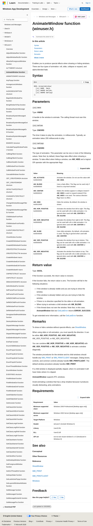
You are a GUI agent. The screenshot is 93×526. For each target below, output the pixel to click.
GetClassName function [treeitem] (14, 440)
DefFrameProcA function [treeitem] (14, 290)
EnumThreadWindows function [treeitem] (17, 366)
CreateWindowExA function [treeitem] (15, 261)
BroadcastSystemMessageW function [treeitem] (16, 137)
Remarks (37, 54)
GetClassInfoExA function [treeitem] (15, 411)
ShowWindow (80, 327)
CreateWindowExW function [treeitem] (16, 265)
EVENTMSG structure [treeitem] (13, 374)
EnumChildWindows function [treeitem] (16, 346)
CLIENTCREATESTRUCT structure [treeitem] (15, 231)
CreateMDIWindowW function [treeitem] (16, 245)
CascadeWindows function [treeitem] (15, 174)
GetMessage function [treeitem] (13, 490)
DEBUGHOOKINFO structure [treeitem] (16, 282)
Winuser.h (62, 17)
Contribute (39, 521)
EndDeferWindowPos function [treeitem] (16, 338)
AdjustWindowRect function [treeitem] (15, 53)
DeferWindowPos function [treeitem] (15, 286)
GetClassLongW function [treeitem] (15, 435)
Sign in (88, 3)
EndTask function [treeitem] (12, 342)
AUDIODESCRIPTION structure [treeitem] (14, 92)
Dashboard (85, 9)
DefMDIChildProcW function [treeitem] (16, 302)
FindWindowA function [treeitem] (14, 378)
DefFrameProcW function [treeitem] (15, 294)
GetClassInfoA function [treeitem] (14, 407)
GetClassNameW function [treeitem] (15, 448)
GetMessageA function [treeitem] (14, 494)
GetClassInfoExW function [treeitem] (15, 415)
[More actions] (89, 17)
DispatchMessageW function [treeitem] (16, 334)
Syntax (36, 45)
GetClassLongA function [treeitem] (14, 423)
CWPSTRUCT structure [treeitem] (14, 278)
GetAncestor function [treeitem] (13, 403)
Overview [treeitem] (9, 49)
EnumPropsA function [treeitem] (13, 350)
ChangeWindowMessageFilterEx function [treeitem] (16, 211)
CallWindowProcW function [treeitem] (15, 170)
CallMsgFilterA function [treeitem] (14, 154)
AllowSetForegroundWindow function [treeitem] (16, 62)
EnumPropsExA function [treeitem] (14, 354)
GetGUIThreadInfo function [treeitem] (15, 471)
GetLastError (63, 311)
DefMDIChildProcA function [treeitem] (15, 298)
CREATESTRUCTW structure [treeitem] (16, 253)
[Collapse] (27, 15)
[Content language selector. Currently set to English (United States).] (12, 516)
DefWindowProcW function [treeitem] (15, 310)
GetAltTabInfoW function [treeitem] (14, 399)
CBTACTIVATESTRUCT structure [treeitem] (14, 190)
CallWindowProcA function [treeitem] (15, 166)
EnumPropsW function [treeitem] (14, 362)
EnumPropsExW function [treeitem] (15, 358)
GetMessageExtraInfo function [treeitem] (16, 498)
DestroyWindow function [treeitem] (14, 321)
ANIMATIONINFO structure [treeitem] (15, 76)
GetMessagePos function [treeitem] (15, 502)
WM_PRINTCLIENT (61, 358)
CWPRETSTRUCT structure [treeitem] (16, 274)
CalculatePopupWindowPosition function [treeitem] (17, 148)
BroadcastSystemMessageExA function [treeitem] (17, 124)
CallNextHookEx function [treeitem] (15, 162)
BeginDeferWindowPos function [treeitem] (14, 99)
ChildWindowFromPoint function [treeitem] (14, 218)
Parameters (38, 48)
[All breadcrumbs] (34, 17)
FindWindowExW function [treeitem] (15, 387)
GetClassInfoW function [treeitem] (14, 419)
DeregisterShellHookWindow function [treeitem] (16, 316)
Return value (38, 51)
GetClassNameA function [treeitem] (15, 444)
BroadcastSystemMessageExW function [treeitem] (16, 131)
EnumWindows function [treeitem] (14, 370)
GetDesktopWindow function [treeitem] (16, 460)
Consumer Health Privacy (64, 521)
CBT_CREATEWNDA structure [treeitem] (17, 178)
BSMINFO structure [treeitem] (13, 143)
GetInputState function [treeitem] (14, 475)
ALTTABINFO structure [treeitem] (14, 68)
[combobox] (15, 19)
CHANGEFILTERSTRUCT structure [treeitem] (15, 197)
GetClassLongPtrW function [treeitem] (16, 431)
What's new (73, 9)
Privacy (48, 521)
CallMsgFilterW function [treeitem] (14, 158)
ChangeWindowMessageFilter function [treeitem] (16, 204)
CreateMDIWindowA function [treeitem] (16, 241)
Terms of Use (82, 521)
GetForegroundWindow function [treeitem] (14, 465)
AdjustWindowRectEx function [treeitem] (16, 57)
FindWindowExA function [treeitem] (15, 382)
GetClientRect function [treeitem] (14, 456)
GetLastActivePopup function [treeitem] (16, 479)
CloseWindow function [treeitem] (14, 237)
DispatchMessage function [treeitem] (15, 325)
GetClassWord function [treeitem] (14, 452)
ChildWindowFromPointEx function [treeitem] (15, 225)
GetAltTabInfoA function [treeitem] (14, 395)
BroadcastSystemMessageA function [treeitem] (16, 117)
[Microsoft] (4, 3)
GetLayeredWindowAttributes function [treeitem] (16, 484)
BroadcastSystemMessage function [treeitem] (15, 110)
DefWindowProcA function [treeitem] (15, 306)
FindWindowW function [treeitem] (14, 391)
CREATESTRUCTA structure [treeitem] (16, 249)
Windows (36, 481)
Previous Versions (20, 521)
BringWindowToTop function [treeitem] (16, 105)
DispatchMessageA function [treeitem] (16, 329)
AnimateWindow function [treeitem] (15, 72)
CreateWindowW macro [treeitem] (14, 270)
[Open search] (82, 3)
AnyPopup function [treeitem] (12, 80)
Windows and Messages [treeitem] (12, 24)
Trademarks (6, 524)
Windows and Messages (47, 17)
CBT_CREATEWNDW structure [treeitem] (14, 184)
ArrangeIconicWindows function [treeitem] (14, 85)
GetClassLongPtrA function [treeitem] (15, 427)
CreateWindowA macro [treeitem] (14, 257)
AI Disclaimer (6, 521)
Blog (30, 521)
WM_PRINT (46, 358)
